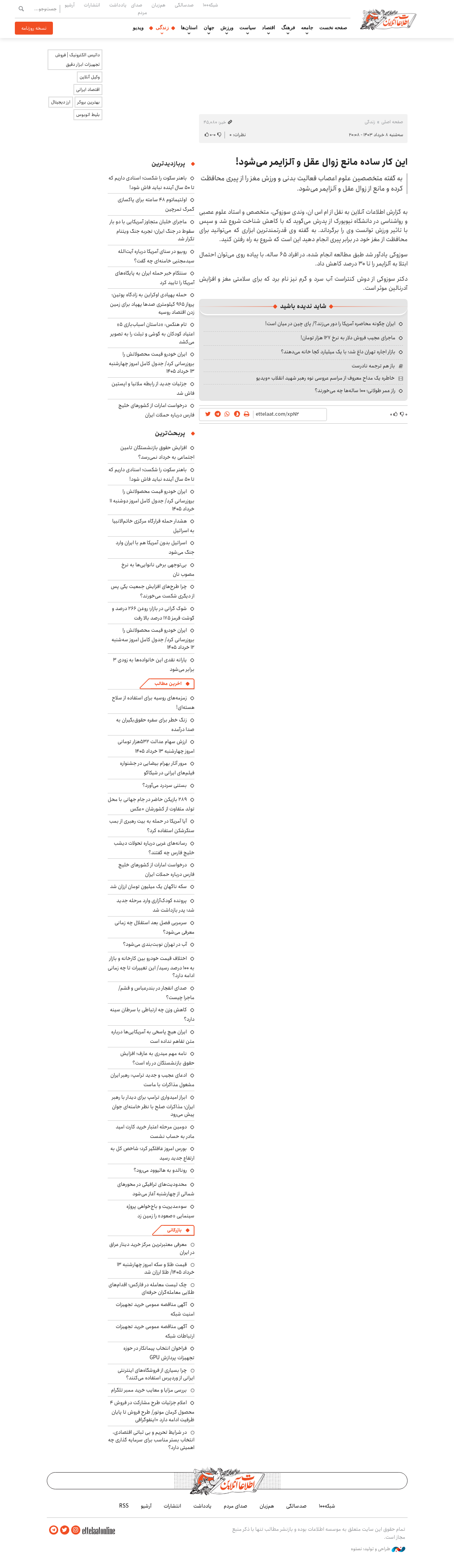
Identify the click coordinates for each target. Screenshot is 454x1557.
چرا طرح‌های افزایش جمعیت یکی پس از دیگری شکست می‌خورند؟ (152, 591)
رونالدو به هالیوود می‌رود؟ (160, 1170)
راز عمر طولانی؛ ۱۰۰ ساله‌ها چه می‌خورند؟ (355, 390)
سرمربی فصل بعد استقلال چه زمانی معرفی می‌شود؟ (154, 927)
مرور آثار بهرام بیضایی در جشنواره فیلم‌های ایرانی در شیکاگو (157, 768)
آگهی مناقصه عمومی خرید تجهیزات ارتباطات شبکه (155, 1331)
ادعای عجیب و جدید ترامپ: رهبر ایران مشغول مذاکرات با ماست (152, 1080)
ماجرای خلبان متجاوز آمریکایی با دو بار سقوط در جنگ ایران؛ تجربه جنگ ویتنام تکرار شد (152, 230)
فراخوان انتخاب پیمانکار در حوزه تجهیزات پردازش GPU (158, 1353)
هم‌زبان (158, 5)
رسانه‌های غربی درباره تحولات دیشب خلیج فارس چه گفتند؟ (154, 848)
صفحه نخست (333, 27)
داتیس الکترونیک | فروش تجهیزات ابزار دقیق (77, 59)
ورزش (226, 27)
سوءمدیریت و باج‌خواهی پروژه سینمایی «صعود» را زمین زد (160, 1211)
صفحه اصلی (392, 122)
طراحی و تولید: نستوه (378, 1549)
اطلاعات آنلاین (388, 19)
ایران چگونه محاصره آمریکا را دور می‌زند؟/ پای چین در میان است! (330, 323)
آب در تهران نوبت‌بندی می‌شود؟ (155, 944)
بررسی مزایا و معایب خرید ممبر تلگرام (149, 1390)
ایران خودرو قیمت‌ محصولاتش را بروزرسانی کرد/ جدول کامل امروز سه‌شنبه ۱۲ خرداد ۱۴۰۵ (153, 638)
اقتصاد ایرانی (88, 89)
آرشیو (70, 5)
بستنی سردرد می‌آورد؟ (164, 785)
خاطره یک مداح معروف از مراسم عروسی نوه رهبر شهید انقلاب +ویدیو (325, 378)
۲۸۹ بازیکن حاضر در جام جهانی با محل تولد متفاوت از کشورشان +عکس (151, 804)
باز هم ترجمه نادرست (373, 366)
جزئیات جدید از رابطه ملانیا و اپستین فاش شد (153, 388)
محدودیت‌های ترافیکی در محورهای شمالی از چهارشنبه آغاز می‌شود (155, 1189)
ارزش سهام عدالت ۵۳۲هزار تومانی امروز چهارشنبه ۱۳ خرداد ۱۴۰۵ (156, 746)
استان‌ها (189, 27)
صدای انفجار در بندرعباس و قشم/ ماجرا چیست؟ (156, 993)
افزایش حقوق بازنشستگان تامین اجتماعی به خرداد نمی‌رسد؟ (157, 452)
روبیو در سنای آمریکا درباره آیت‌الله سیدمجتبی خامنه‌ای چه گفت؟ (156, 256)
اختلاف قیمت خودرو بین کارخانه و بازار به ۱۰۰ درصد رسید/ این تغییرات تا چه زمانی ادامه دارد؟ (151, 967)
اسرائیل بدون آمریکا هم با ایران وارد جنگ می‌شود (155, 547)
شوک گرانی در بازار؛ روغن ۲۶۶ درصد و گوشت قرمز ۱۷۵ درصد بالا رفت (153, 613)
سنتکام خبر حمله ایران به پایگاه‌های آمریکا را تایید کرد (154, 278)
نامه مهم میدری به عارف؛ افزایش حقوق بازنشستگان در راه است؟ (157, 1058)
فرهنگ (288, 27)
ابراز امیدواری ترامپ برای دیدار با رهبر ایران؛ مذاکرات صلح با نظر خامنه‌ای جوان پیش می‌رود (153, 1105)
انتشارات (92, 5)
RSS (124, 1506)
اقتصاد (268, 27)
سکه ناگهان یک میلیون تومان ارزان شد (148, 886)
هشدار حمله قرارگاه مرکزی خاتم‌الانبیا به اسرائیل (153, 526)
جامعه (307, 27)
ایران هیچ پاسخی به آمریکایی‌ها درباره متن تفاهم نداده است (152, 1036)
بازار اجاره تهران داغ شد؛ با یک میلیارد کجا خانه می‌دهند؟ (338, 352)
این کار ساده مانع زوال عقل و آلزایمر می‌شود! (322, 162)
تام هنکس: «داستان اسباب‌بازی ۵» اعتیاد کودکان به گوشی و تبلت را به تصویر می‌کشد (152, 333)
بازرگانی (174, 1230)
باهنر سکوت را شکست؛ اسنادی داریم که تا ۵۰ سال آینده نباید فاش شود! (151, 183)
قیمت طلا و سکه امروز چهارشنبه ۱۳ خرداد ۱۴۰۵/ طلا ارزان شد (155, 1268)
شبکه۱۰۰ (210, 5)
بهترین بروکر (88, 102)
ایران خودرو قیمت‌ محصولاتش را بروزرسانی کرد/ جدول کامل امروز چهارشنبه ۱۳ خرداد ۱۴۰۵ (151, 362)
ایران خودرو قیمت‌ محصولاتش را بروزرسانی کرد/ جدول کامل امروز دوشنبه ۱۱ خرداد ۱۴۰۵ (152, 500)
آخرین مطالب (168, 683)
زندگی (162, 27)
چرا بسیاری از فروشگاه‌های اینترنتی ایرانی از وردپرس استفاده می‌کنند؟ (156, 1374)
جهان (209, 27)
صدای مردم (139, 8)
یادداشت (117, 5)
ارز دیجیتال (60, 102)
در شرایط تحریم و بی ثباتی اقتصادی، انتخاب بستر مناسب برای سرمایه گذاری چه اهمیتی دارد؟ (151, 1440)
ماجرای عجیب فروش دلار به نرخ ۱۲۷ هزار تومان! (348, 338)
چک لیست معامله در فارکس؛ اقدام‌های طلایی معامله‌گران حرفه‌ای (151, 1288)
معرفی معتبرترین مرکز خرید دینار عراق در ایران (151, 1248)
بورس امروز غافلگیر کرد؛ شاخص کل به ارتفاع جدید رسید (152, 1153)
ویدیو (138, 27)
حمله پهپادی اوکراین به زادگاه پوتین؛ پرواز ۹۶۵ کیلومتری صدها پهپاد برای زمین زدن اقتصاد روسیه (152, 303)
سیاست (247, 27)
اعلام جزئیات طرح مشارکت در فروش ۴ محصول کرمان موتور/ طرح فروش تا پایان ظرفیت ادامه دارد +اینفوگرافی (152, 1411)
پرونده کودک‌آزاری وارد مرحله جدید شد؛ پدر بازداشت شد (155, 905)
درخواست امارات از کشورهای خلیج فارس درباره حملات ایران (156, 410)
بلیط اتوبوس (88, 114)
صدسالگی (184, 5)
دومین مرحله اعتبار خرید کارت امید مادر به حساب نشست (155, 1132)
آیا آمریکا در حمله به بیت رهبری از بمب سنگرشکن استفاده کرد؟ (151, 826)
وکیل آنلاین (90, 77)
